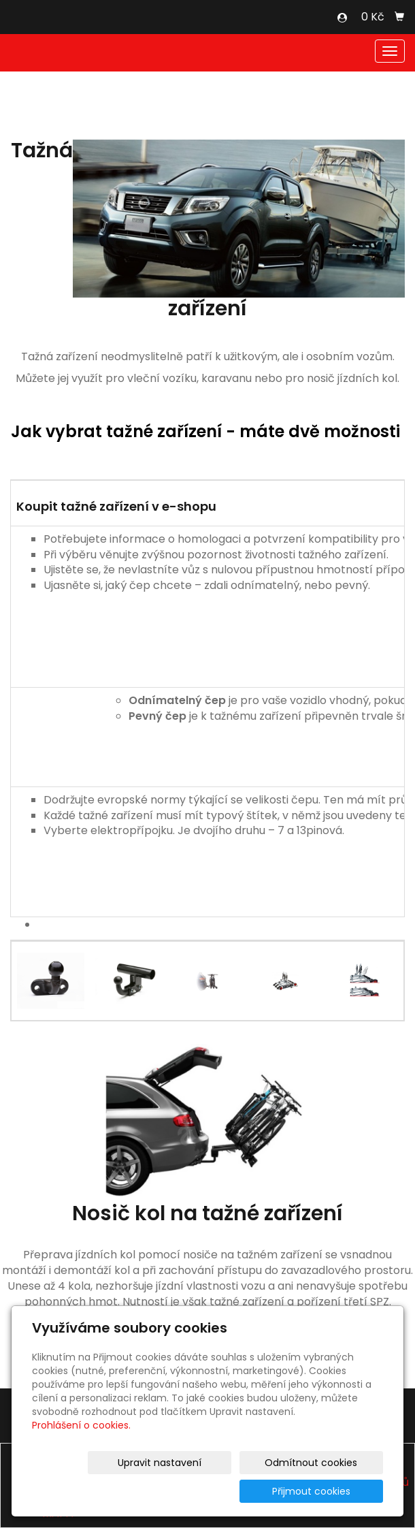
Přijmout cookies (331, 1491)
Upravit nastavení (106, 1491)
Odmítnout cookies (222, 1491)
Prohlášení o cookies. (81, 1454)
